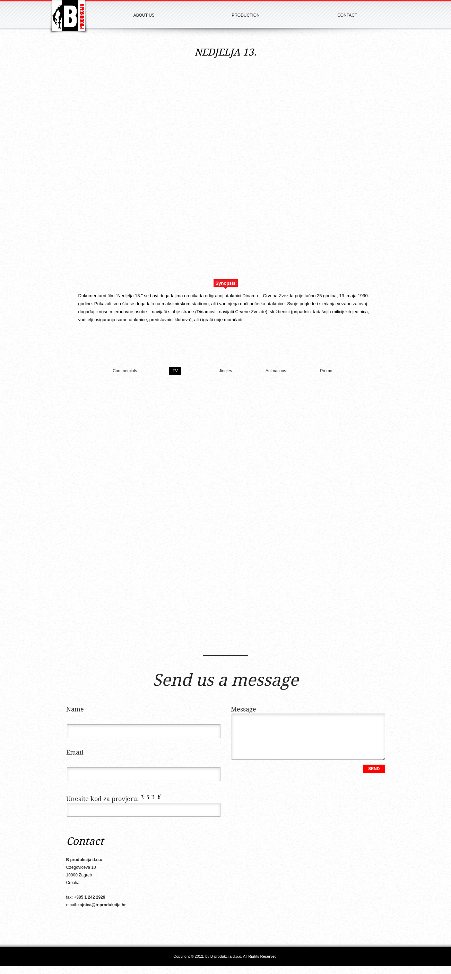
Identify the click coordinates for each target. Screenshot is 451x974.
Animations (276, 370)
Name (75, 709)
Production (246, 15)
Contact (347, 15)
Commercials (125, 370)
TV (175, 370)
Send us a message (225, 681)
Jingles (225, 370)
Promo (326, 370)
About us (144, 15)
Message (243, 709)
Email (75, 752)
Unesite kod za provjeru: (115, 799)
